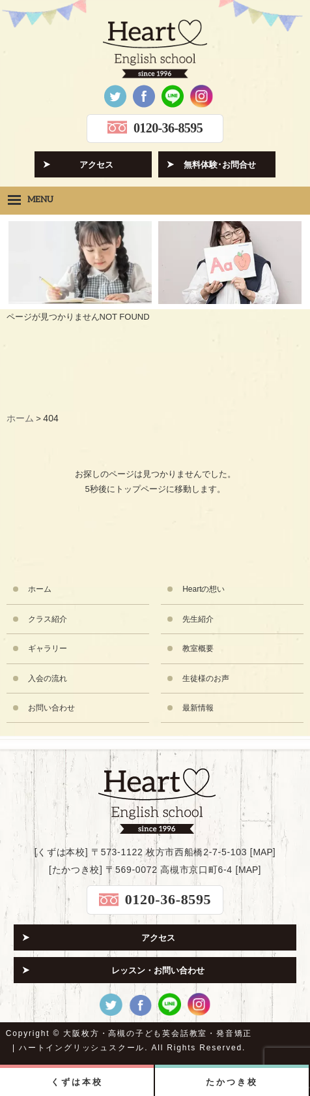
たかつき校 (231, 1082)
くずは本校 (76, 1082)
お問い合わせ (51, 707)
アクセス (96, 165)
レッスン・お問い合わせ (157, 970)
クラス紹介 (47, 619)
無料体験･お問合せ (220, 165)
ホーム (39, 589)
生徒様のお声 (205, 678)
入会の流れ (47, 678)
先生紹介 (198, 619)
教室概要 (198, 648)
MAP (262, 852)
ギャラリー (47, 648)
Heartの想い (203, 589)
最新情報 (198, 707)
